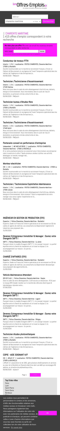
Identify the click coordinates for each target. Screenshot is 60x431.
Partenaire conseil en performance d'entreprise (24, 143)
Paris (7, 383)
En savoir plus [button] (16, 427)
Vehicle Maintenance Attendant (17, 274)
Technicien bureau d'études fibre (18, 102)
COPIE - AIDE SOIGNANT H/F (15, 354)
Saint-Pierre (9, 388)
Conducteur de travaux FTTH (15, 60)
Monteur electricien (12, 163)
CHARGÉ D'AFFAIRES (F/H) (14, 256)
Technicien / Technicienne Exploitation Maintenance (27, 184)
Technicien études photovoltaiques (19, 334)
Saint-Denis (9, 390)
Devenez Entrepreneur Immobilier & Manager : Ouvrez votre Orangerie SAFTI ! (29, 237)
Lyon (7, 385)
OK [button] (47, 413)
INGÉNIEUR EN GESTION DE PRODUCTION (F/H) (23, 217)
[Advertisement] (30, 208)
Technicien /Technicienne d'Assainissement (23, 81)
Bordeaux (8, 393)
